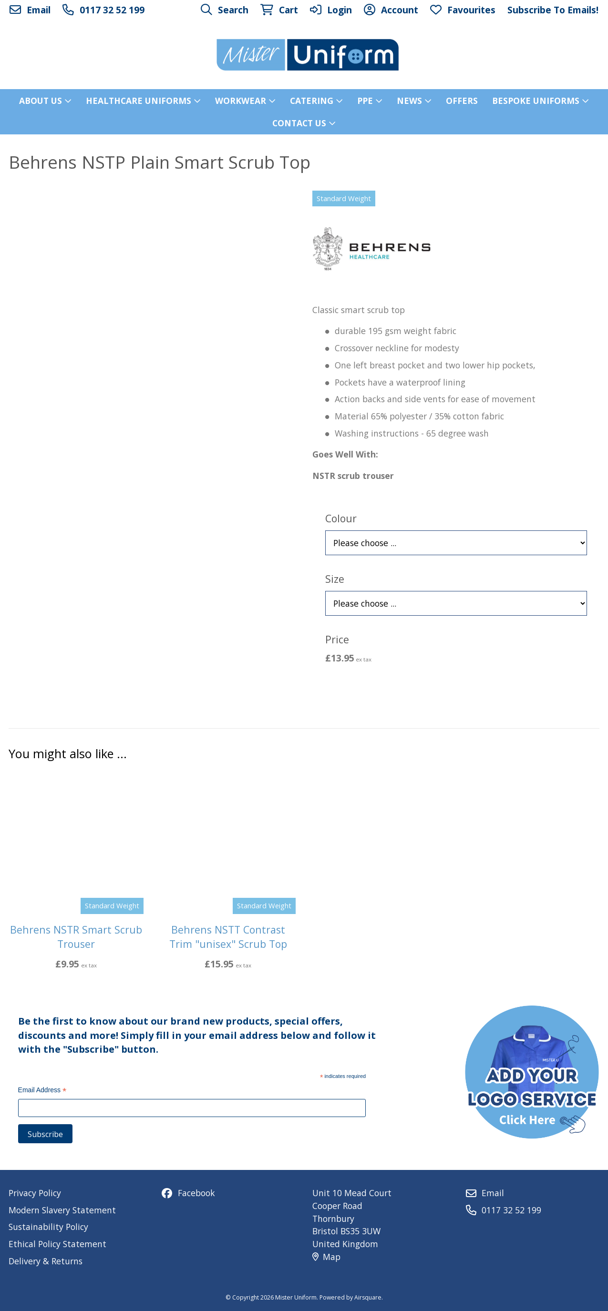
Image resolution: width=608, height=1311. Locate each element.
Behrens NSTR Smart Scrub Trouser (76, 937)
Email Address (42, 1091)
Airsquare (367, 1297)
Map (326, 1256)
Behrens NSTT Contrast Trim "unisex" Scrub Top (228, 937)
